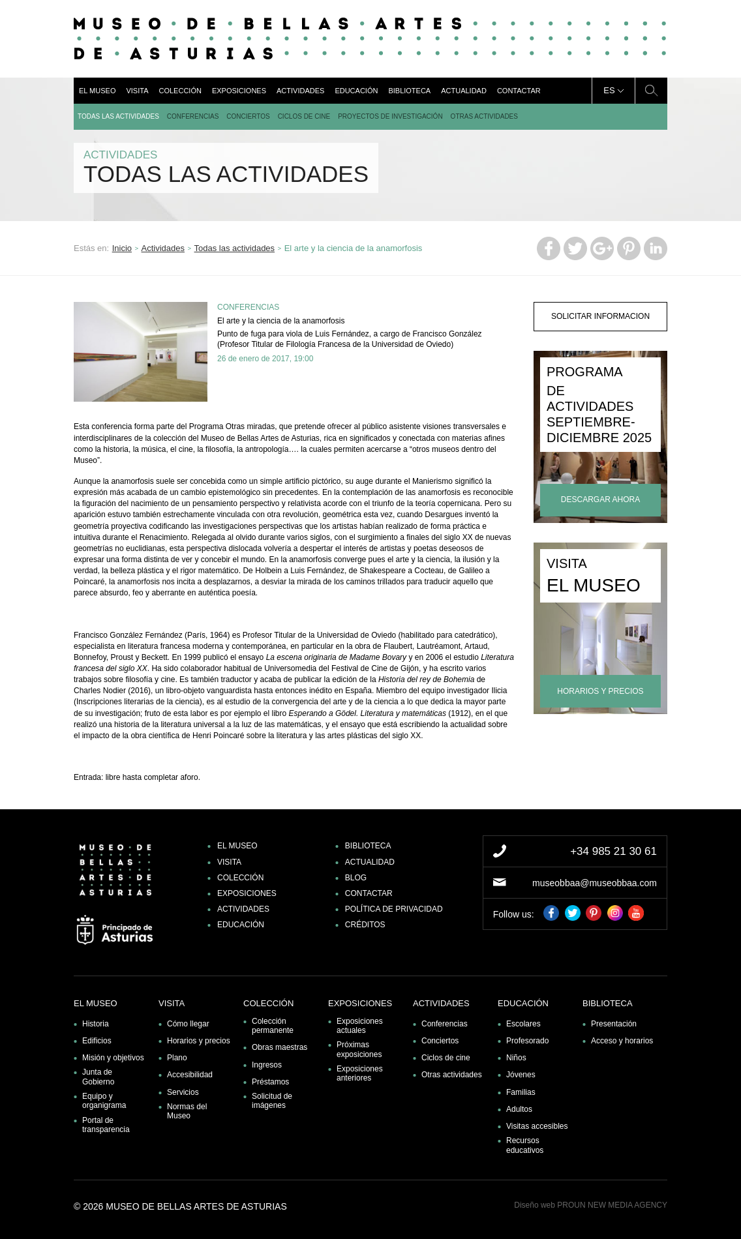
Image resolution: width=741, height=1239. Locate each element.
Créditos (365, 924)
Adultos (519, 1109)
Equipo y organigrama (104, 1101)
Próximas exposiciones (359, 1049)
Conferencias (193, 116)
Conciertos (247, 116)
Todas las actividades (118, 116)
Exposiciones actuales (360, 1026)
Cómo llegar (188, 1023)
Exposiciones (239, 91)
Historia (95, 1023)
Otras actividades (484, 116)
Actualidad (464, 91)
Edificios (97, 1040)
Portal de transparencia (106, 1125)
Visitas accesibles (537, 1126)
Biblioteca (409, 91)
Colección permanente (273, 1026)
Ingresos (267, 1064)
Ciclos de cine (304, 116)
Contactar (519, 91)
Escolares (523, 1023)
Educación (356, 91)
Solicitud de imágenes (272, 1101)
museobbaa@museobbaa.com (594, 883)
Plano (177, 1057)
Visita (137, 91)
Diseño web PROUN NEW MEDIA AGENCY (590, 1205)
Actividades (300, 91)
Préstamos (270, 1081)
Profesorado (527, 1040)
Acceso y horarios (622, 1040)
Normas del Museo (187, 1111)
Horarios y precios (198, 1040)
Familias (521, 1092)
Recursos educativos (524, 1145)
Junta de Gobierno (98, 1076)
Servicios (183, 1092)
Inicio (122, 248)
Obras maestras (279, 1047)
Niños (516, 1057)
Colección (180, 91)
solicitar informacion (600, 316)
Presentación (614, 1023)
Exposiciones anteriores (360, 1073)
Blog (356, 877)
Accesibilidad (190, 1074)
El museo (97, 91)
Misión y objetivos (113, 1057)
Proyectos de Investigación (390, 116)
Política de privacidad (394, 909)
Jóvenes (521, 1074)
